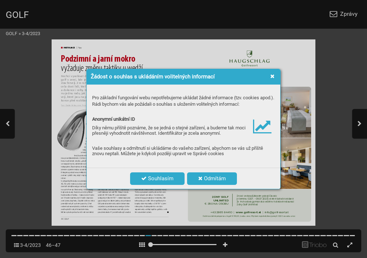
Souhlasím (157, 178)
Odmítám (212, 178)
